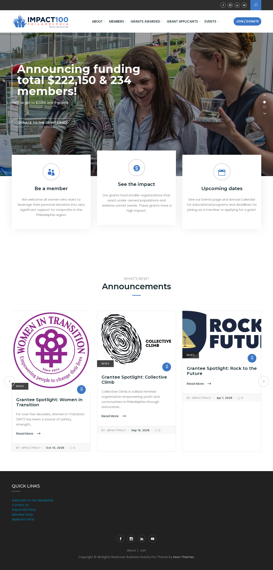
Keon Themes (183, 557)
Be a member (51, 188)
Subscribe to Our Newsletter (33, 500)
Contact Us (20, 505)
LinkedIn (237, 5)
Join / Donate (247, 21)
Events (210, 21)
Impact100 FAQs (24, 510)
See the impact (136, 184)
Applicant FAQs (23, 519)
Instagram (230, 5)
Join (143, 550)
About (97, 21)
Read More (25, 433)
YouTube (244, 5)
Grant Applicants (182, 21)
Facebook (223, 5)
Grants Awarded (145, 21)
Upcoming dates (222, 188)
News (20, 386)
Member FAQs (22, 514)
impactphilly (28, 448)
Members (116, 21)
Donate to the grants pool (43, 122)
